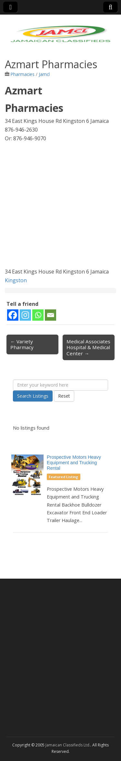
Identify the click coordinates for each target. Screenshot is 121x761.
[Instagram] (25, 315)
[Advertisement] (60, 206)
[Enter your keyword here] (60, 385)
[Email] (50, 315)
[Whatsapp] (38, 315)
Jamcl (44, 74)
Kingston (16, 280)
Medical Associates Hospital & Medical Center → (88, 347)
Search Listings (32, 396)
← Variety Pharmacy (22, 344)
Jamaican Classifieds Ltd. (67, 745)
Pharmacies (23, 74)
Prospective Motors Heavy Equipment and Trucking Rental (74, 463)
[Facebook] (12, 315)
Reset (64, 396)
